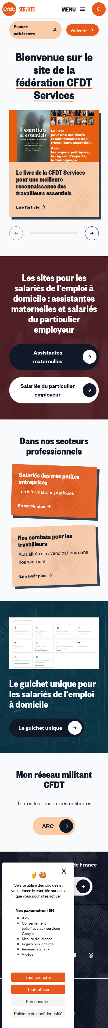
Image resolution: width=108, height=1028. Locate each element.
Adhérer (82, 30)
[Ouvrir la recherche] (99, 9)
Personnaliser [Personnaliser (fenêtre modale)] (38, 1001)
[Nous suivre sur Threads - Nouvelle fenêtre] (91, 955)
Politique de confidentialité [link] (38, 1013)
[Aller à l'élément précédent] (16, 233)
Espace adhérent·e (35, 30)
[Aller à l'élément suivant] (92, 233)
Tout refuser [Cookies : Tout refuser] (38, 989)
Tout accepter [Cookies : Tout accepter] (38, 977)
